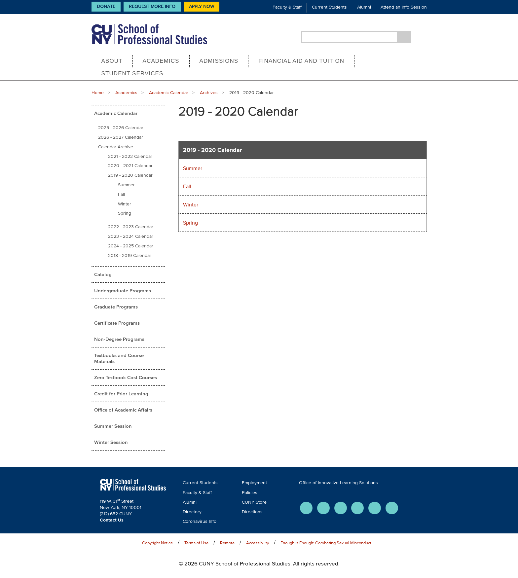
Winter (124, 203)
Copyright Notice (157, 542)
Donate (106, 6)
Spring (124, 213)
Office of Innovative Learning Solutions (338, 482)
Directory (192, 511)
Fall (121, 194)
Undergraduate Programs (122, 290)
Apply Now (201, 6)
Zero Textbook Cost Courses (125, 377)
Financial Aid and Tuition (301, 61)
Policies (249, 492)
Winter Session (111, 442)
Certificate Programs (117, 323)
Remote (227, 542)
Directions (252, 511)
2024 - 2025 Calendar (130, 245)
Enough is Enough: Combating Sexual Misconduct (325, 542)
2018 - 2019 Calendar (129, 255)
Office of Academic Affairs (123, 410)
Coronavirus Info (199, 521)
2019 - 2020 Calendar (130, 175)
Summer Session (113, 426)
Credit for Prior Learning (121, 393)
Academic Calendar (168, 92)
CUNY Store (254, 502)
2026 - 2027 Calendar (120, 137)
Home (98, 92)
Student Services (132, 73)
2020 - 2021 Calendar (130, 165)
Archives (209, 92)
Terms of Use (196, 542)
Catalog (103, 274)
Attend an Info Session (404, 7)
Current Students (329, 7)
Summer (126, 184)
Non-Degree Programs (119, 339)
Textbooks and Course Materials (119, 358)
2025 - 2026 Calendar (120, 127)
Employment (254, 482)
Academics (161, 61)
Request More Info (152, 6)
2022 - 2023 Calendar (130, 226)
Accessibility (257, 542)
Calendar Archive (115, 146)
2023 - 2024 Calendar (130, 236)
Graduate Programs (116, 306)
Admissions (219, 61)
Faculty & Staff (287, 7)
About (112, 61)
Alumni (364, 7)
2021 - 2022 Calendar (130, 156)
